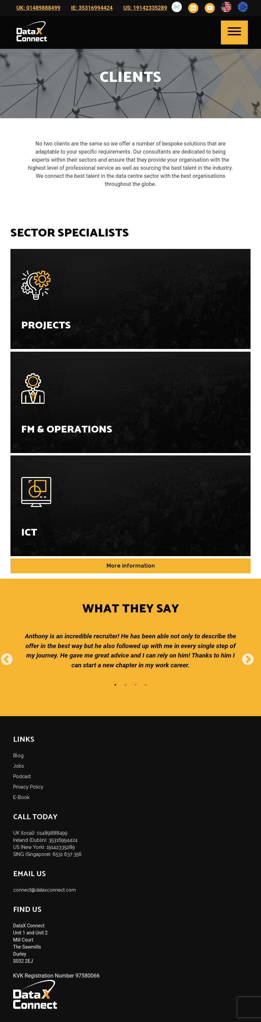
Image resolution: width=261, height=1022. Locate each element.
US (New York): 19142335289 (44, 847)
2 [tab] (125, 684)
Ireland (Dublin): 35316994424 (45, 840)
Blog (18, 755)
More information (131, 566)
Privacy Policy (28, 787)
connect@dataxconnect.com (44, 890)
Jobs (18, 766)
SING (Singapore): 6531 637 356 (47, 854)
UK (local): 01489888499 (40, 833)
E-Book (21, 797)
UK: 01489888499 (38, 8)
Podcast (22, 776)
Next (244, 656)
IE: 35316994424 (92, 8)
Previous (3, 656)
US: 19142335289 (145, 8)
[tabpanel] (131, 656)
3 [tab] (135, 684)
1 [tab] (115, 684)
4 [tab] (145, 684)
